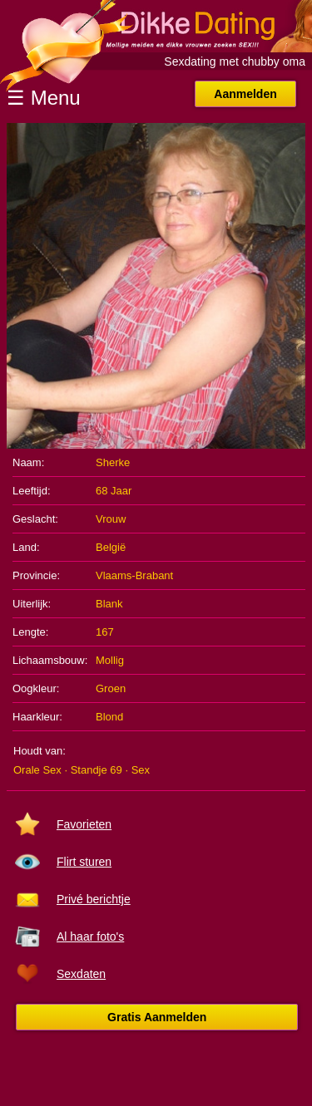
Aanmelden (245, 94)
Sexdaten (81, 974)
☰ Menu (44, 97)
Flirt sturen (84, 861)
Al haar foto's (90, 936)
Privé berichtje (94, 899)
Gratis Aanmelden (156, 1017)
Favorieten (84, 824)
